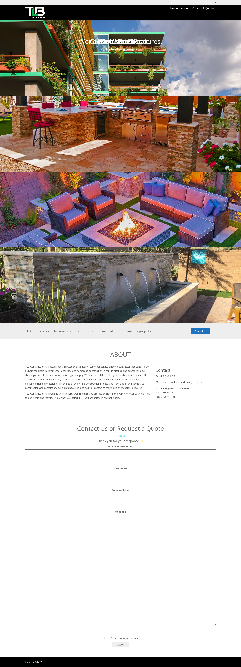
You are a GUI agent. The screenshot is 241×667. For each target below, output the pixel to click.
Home (174, 8)
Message (120, 511)
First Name (120, 446)
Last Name (120, 468)
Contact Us (200, 331)
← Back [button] (120, 435)
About (185, 8)
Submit (120, 644)
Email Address (120, 490)
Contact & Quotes (203, 8)
